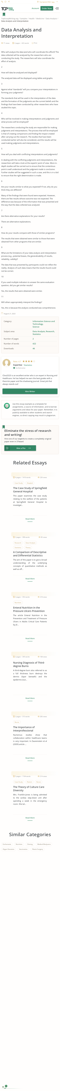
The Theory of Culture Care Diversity (28, 788)
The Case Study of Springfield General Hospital (30, 489)
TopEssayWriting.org (9, 18)
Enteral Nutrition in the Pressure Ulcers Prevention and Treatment (29, 609)
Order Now (47, 8)
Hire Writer (30, 391)
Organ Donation (8, 849)
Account (35, 8)
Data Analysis (51, 18)
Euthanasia (7, 844)
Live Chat (5, 2)
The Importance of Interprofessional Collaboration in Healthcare (29, 728)
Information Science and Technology (44, 322)
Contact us (9, 2)
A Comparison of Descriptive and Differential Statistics (29, 553)
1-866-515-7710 (2, 2)
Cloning (30, 844)
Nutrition (19, 844)
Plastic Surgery (37, 849)
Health (31, 18)
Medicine (40, 18)
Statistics (37, 334)
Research (50, 331)
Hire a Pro (20, 448)
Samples (23, 18)
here (53, 2)
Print (35, 43)
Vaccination (23, 849)
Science (36, 326)
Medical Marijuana (44, 844)
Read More (30, 519)
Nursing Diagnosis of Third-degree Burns (29, 664)
